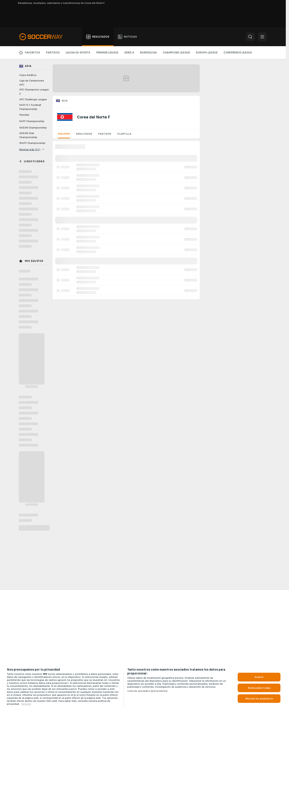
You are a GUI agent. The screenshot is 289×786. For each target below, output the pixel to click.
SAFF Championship (31, 121)
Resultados (84, 133)
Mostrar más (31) (31, 149)
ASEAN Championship (33, 127)
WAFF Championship (32, 143)
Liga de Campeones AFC (31, 82)
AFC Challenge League (33, 99)
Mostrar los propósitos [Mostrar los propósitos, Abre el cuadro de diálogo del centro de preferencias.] (259, 698)
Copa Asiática (27, 75)
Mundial (24, 114)
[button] (250, 36)
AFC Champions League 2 (34, 91)
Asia (65, 100)
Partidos (104, 133)
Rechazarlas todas (259, 687)
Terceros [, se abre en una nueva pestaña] (26, 703)
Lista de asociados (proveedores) (147, 690)
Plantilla (124, 133)
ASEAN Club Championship (28, 135)
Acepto (259, 676)
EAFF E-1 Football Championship (30, 107)
